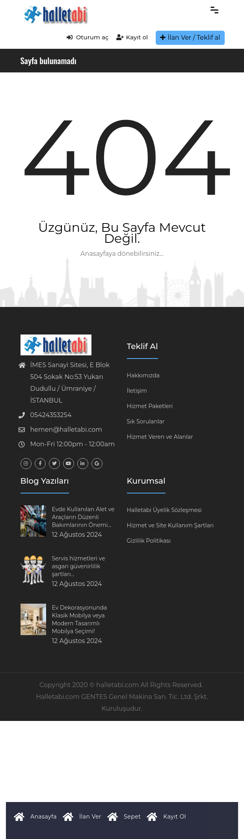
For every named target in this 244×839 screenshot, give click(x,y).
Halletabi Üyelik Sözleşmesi (164, 510)
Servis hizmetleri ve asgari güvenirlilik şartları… (78, 566)
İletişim (137, 390)
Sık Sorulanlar (146, 421)
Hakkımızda (143, 375)
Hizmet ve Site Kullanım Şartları (170, 525)
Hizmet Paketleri (150, 406)
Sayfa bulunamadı (48, 60)
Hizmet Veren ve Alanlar (160, 436)
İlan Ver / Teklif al (190, 37)
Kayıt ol (132, 37)
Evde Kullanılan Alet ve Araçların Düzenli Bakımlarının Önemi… (83, 517)
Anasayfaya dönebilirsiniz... (122, 253)
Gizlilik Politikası (149, 540)
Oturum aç (88, 37)
